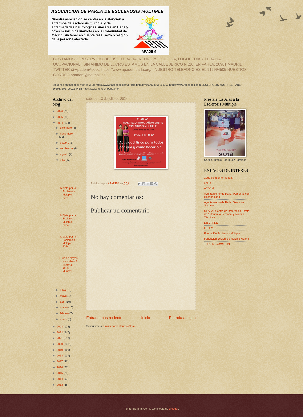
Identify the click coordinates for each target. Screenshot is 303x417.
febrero (64, 313)
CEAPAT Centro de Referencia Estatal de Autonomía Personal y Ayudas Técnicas (227, 214)
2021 (60, 338)
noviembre (66, 133)
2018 (60, 355)
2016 (60, 367)
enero (64, 319)
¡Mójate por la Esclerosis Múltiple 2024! (67, 192)
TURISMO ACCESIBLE (218, 244)
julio (62, 160)
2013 (60, 384)
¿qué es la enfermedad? (219, 177)
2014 (60, 378)
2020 (60, 344)
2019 (60, 349)
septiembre (67, 148)
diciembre (66, 127)
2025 (60, 117)
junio (63, 290)
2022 (60, 332)
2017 (60, 361)
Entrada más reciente (104, 318)
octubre (65, 142)
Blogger (173, 408)
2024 (60, 122)
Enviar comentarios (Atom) (120, 326)
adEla (207, 183)
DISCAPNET (212, 222)
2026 (60, 111)
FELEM (208, 228)
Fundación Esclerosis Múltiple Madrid (226, 238)
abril (63, 301)
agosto (64, 154)
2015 (60, 373)
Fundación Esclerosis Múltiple (222, 233)
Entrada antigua (182, 318)
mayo (63, 295)
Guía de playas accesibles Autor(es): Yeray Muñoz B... (68, 264)
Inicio (145, 318)
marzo (64, 307)
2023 (60, 326)
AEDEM (209, 188)
